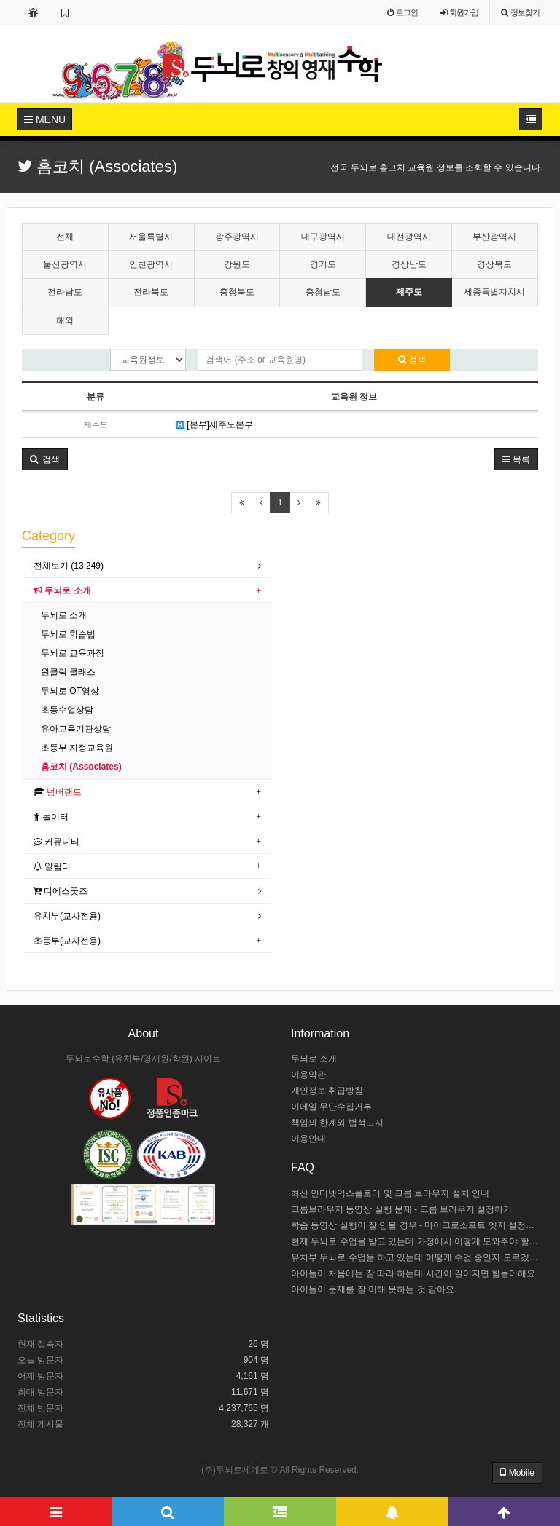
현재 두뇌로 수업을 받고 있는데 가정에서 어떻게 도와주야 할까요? (416, 1241)
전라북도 (150, 292)
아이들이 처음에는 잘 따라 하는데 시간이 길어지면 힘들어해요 (413, 1273)
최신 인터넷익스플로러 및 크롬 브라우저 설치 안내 (390, 1193)
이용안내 (308, 1139)
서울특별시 (151, 237)
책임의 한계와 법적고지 (337, 1123)
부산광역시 (494, 237)
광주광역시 (237, 237)
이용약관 (308, 1075)
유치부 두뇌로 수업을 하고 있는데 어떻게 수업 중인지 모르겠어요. (416, 1257)
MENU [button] (45, 119)
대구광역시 (323, 237)
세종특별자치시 (494, 292)
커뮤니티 (56, 842)
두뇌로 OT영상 (70, 691)
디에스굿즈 (61, 891)
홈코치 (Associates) (81, 767)
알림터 (52, 866)
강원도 (237, 264)
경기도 (323, 264)
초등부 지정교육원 (77, 748)
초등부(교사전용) (67, 941)
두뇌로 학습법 (68, 634)
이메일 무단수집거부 (331, 1107)
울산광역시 (65, 264)
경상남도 (409, 264)
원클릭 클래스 (68, 672)
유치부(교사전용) (67, 916)
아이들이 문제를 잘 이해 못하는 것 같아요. (373, 1289)
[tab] (147, 566)
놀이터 (51, 817)
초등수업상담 (67, 710)
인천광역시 (151, 264)
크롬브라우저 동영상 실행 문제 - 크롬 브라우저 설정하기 (401, 1209)
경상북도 (494, 264)
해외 (65, 320)
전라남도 (64, 292)
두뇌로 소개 (62, 590)
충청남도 (323, 292)
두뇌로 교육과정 (72, 653)
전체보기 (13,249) (69, 566)
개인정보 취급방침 (327, 1091)
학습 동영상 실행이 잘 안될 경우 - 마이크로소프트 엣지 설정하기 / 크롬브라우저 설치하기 (416, 1225)
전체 (65, 237)
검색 (412, 360)
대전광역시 (409, 237)
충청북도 (236, 292)
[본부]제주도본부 (214, 424)
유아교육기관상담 (76, 729)
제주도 (409, 292)
